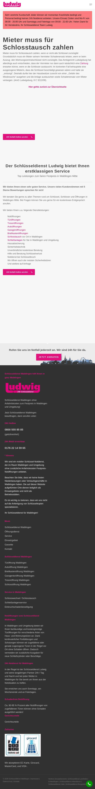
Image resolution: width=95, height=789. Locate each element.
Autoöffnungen (15, 226)
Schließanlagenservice (16, 602)
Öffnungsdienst (12, 531)
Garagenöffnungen (17, 230)
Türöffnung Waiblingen (16, 563)
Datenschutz (7, 781)
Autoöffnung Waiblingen (16, 567)
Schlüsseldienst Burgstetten (76, 784)
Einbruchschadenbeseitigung (19, 607)
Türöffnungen (14, 220)
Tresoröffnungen (15, 223)
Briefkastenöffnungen (18, 233)
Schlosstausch (15, 237)
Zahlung (84, 63)
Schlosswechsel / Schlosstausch (20, 598)
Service (8, 536)
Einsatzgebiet (11, 540)
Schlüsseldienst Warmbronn (70, 781)
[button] (90, 4)
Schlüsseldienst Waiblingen (18, 527)
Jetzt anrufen (49, 357)
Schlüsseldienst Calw (56, 784)
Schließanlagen (15, 240)
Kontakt (8, 549)
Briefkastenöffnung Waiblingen (19, 571)
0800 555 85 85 (14, 429)
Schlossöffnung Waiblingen (18, 584)
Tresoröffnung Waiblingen (17, 580)
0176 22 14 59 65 (15, 447)
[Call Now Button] (89, 784)
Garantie (9, 544)
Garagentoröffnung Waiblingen (19, 576)
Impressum (34, 779)
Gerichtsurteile (12, 722)
